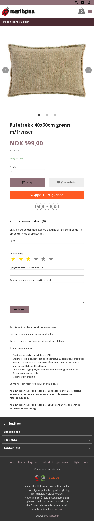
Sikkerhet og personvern (56, 462)
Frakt (12, 462)
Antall (13, 166)
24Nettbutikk (53, 515)
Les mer (58, 509)
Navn (47, 244)
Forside (5, 21)
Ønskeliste (66, 182)
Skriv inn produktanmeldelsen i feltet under (47, 291)
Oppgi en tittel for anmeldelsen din (47, 271)
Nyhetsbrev (81, 462)
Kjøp (27, 182)
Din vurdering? (17, 253)
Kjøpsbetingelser (28, 462)
